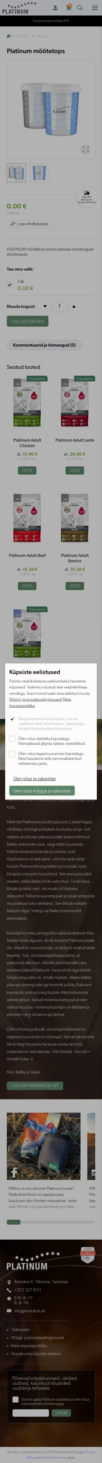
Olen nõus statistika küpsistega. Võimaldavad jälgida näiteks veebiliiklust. (52, 741)
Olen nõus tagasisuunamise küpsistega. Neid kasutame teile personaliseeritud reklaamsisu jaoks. (51, 759)
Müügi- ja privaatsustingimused (35, 700)
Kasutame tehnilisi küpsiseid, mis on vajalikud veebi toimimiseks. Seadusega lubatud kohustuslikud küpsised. (51, 724)
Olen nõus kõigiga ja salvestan (42, 791)
